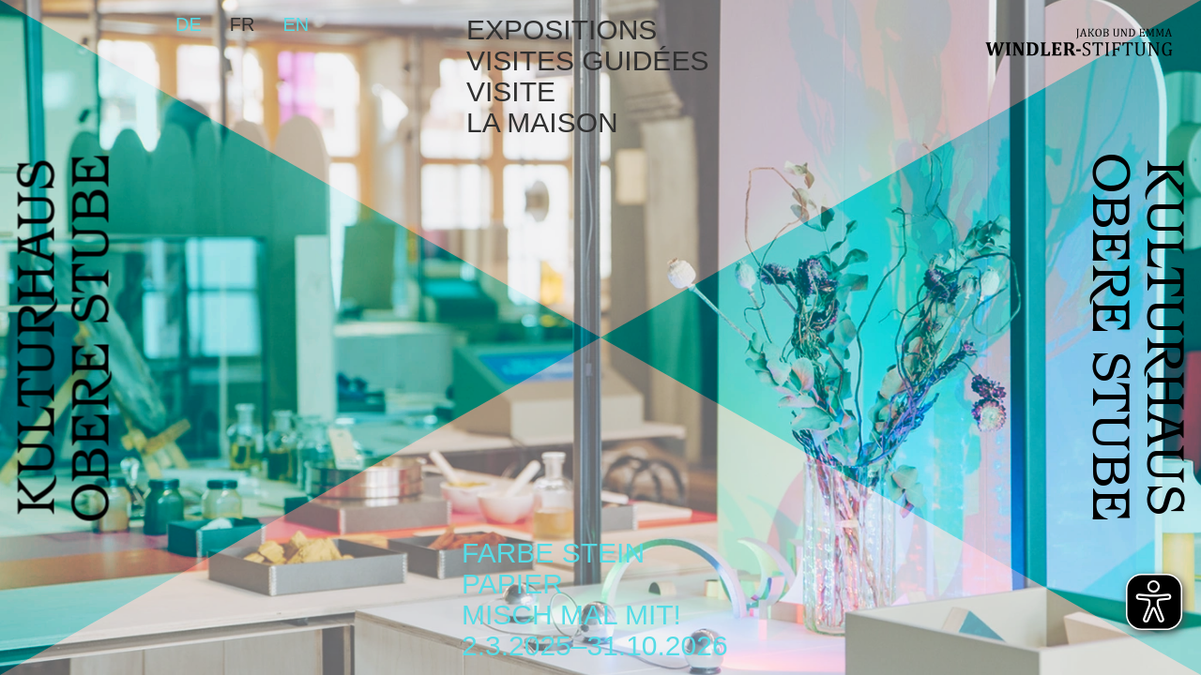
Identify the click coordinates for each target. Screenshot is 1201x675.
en (295, 24)
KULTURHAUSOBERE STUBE (68, 338)
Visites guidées (587, 60)
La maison (542, 122)
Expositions (561, 29)
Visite (510, 91)
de (188, 24)
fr (242, 24)
